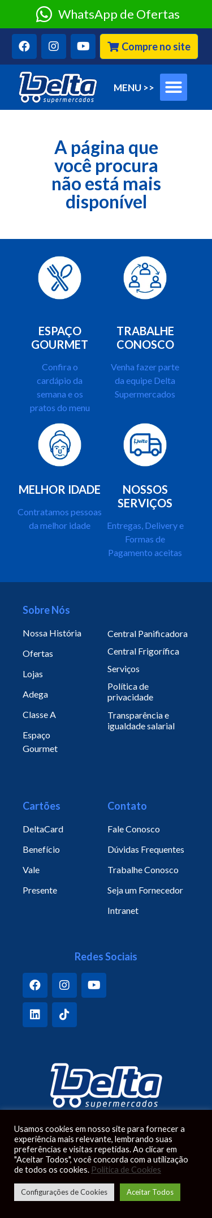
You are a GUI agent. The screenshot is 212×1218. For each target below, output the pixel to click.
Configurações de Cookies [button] (64, 1191)
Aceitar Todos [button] (150, 1191)
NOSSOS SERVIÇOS (145, 496)
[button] (148, 46)
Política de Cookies (126, 1169)
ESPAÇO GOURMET (59, 337)
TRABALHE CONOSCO (145, 337)
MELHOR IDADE (60, 489)
